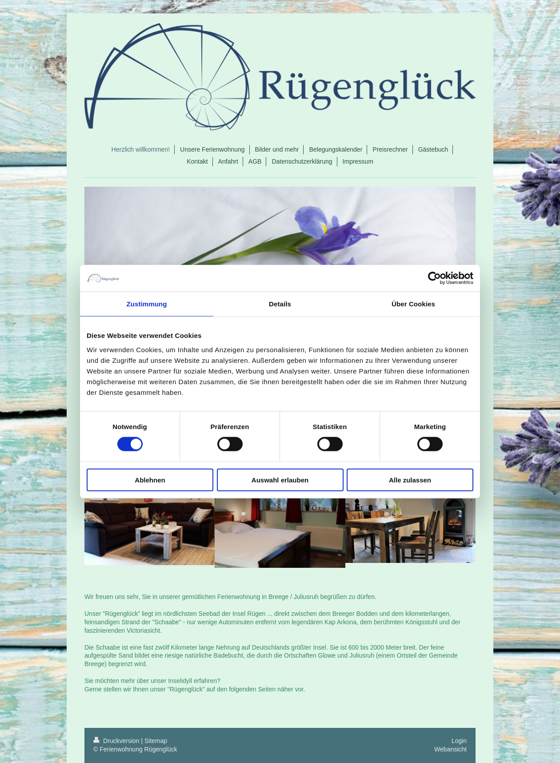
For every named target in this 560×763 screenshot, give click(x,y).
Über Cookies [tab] (413, 304)
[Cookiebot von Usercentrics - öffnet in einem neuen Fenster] (434, 278)
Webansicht (450, 749)
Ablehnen (150, 479)
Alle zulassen (410, 479)
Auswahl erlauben (280, 479)
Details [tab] (280, 304)
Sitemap (155, 740)
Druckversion (117, 740)
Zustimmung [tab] (147, 304)
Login (459, 740)
